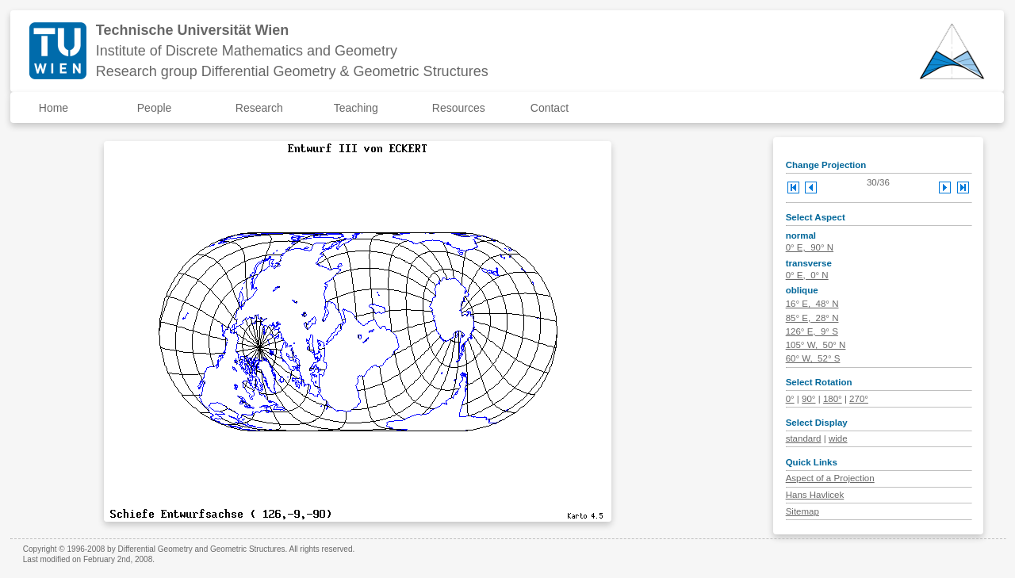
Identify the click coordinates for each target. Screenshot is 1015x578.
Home (53, 107)
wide (838, 438)
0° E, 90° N (809, 247)
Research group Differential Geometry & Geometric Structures (292, 71)
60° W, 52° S (813, 358)
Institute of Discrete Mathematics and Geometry (246, 51)
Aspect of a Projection (830, 478)
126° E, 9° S (812, 331)
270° (858, 399)
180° (832, 399)
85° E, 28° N (812, 318)
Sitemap (802, 511)
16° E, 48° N (812, 303)
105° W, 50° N (816, 345)
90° (808, 399)
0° (790, 399)
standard (804, 438)
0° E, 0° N (807, 275)
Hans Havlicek (815, 495)
